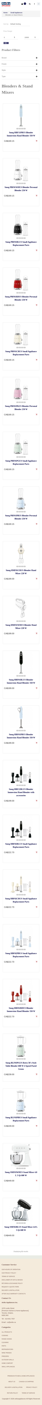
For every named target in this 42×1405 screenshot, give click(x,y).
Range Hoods (7, 1339)
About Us (11, 1381)
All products (7, 1332)
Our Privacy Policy (9, 1273)
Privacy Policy (31, 1387)
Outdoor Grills (8, 1360)
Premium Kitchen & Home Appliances (21, 1376)
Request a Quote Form (10, 1287)
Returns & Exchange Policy (12, 1283)
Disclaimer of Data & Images (12, 1280)
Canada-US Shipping (26, 1381)
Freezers (5, 1356)
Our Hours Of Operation (11, 1269)
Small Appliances (16, 13)
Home (5, 13)
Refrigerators (7, 1349)
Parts (4, 1346)
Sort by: (6, 24)
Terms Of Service (8, 1276)
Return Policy (12, 1393)
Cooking (5, 1335)
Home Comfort (7, 1363)
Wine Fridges (7, 1353)
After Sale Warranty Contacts (14, 1294)
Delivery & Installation (10, 1290)
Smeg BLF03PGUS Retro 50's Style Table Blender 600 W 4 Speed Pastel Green (21, 1066)
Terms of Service (28, 1393)
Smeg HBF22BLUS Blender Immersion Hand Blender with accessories (21, 792)
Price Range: (7, 31)
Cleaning (5, 1342)
